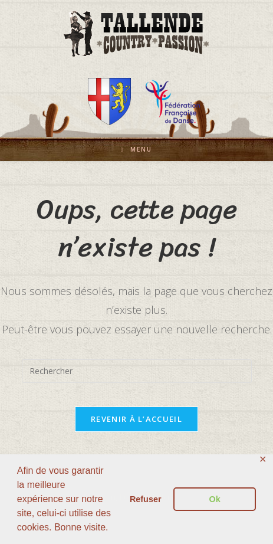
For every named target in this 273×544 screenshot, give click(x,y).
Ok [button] (215, 499)
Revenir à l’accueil (136, 419)
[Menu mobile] (137, 149)
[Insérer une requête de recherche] (137, 371)
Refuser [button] (146, 499)
